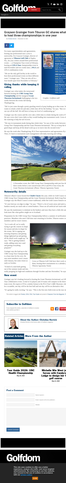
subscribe (34, 10)
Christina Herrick (12, 38)
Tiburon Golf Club (21, 58)
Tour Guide (36, 294)
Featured (50, 294)
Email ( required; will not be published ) (45, 400)
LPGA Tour (16, 65)
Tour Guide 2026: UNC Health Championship (20, 371)
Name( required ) (39, 395)
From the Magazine (58, 294)
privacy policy (26, 475)
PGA (34, 68)
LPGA (27, 294)
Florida (23, 294)
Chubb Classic (35, 196)
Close (35, 478)
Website (37, 404)
